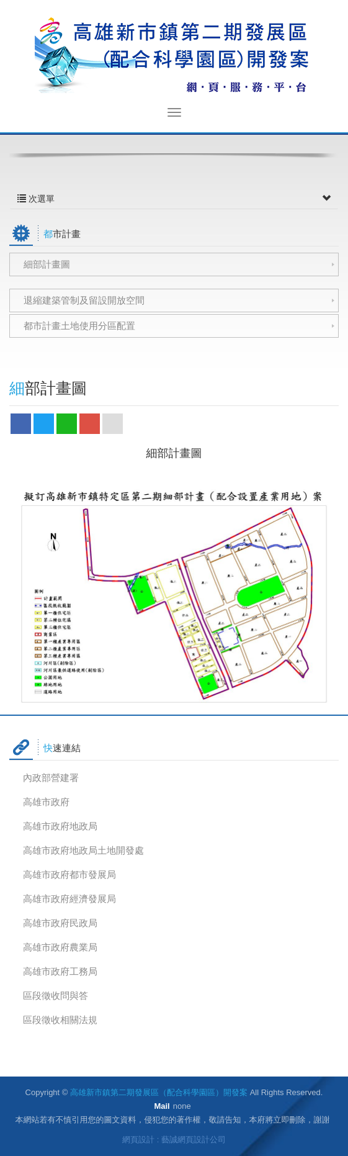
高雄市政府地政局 (60, 826)
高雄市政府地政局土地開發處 (83, 850)
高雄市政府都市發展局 (69, 874)
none (182, 1106)
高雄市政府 (46, 802)
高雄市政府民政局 (60, 923)
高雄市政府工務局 (60, 971)
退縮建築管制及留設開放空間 (84, 300)
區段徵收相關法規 (60, 1019)
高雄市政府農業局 (60, 947)
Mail (161, 1106)
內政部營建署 (51, 777)
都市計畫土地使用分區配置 (79, 325)
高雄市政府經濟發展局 (69, 898)
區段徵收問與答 (55, 995)
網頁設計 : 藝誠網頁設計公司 (174, 1139)
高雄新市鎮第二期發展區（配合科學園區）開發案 (174, 53)
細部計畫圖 (47, 264)
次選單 (174, 198)
